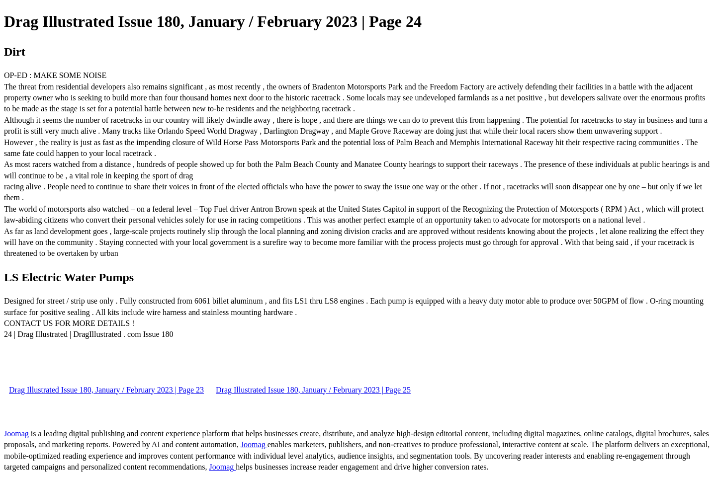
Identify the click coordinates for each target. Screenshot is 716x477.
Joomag (17, 433)
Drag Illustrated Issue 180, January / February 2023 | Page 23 (106, 390)
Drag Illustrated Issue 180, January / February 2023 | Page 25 (313, 390)
